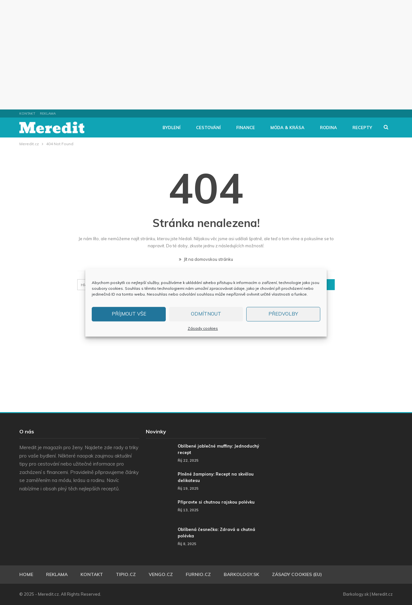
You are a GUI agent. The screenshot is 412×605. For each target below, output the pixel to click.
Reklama (48, 113)
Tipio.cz (126, 574)
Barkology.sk (241, 574)
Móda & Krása (287, 127)
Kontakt (27, 113)
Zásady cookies (203, 328)
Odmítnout (206, 314)
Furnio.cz (198, 574)
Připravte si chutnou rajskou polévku (216, 502)
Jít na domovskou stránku (206, 259)
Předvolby (283, 314)
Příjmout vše (129, 314)
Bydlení (172, 127)
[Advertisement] (206, 55)
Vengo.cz (161, 574)
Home (26, 574)
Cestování (208, 127)
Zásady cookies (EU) (297, 574)
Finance (245, 127)
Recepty (362, 127)
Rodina (328, 127)
